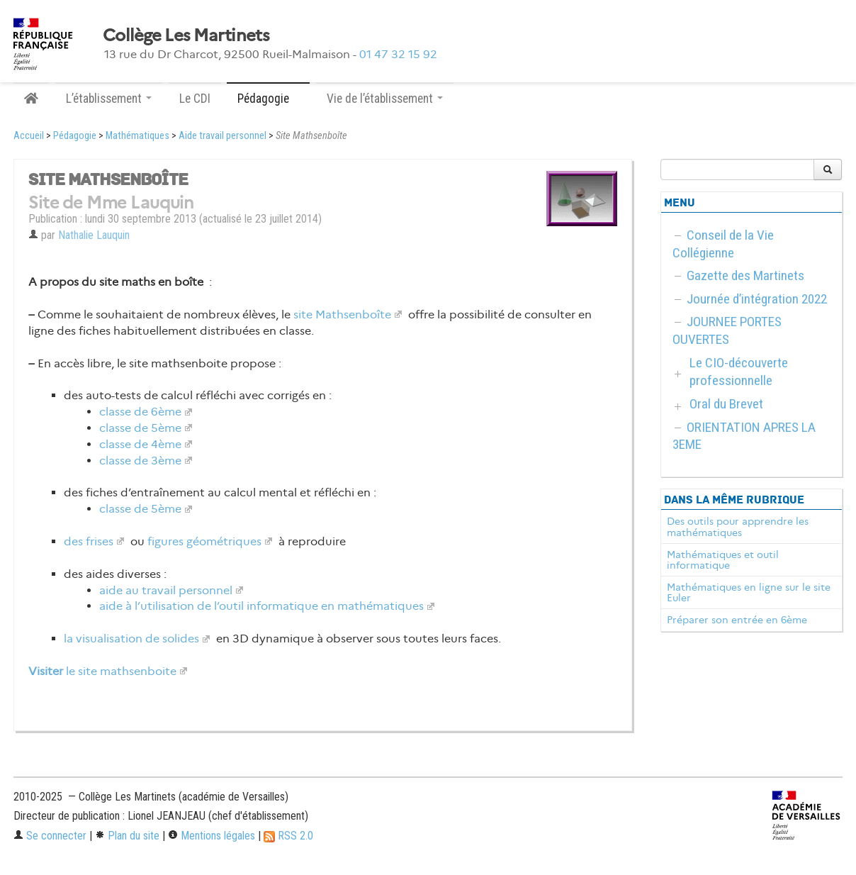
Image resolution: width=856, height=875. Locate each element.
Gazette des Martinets (745, 275)
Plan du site (127, 835)
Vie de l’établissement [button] (385, 98)
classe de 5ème (140, 428)
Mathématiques (137, 136)
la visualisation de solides (131, 638)
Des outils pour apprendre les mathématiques (738, 527)
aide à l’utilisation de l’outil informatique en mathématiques (261, 606)
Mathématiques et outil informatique (723, 560)
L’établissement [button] (109, 98)
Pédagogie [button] (268, 98)
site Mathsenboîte (342, 314)
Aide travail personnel (222, 136)
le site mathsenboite (102, 671)
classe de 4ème (140, 444)
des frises (88, 541)
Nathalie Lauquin (94, 235)
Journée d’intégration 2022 (757, 299)
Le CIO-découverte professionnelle (738, 372)
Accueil (28, 136)
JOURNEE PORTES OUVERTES (727, 330)
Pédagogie (74, 136)
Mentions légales (211, 835)
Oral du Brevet (726, 404)
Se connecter (49, 835)
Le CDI (194, 98)
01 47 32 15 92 (398, 54)
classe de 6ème (140, 411)
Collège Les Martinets (186, 35)
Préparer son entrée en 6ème (737, 619)
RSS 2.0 (288, 835)
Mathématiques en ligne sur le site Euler (748, 593)
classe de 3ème (140, 460)
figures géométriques (204, 541)
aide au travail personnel (165, 590)
